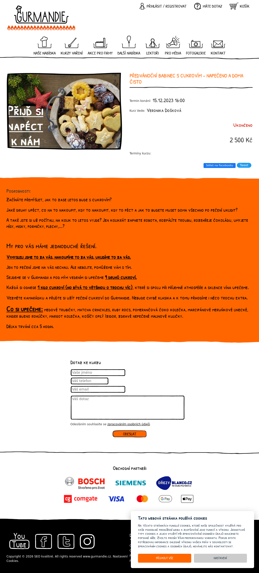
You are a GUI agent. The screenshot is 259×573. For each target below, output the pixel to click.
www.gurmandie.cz (97, 556)
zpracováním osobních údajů (128, 424)
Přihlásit (154, 6)
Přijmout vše (164, 558)
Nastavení (220, 558)
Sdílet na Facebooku (219, 165)
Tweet (244, 165)
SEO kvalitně (43, 556)
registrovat (176, 6)
